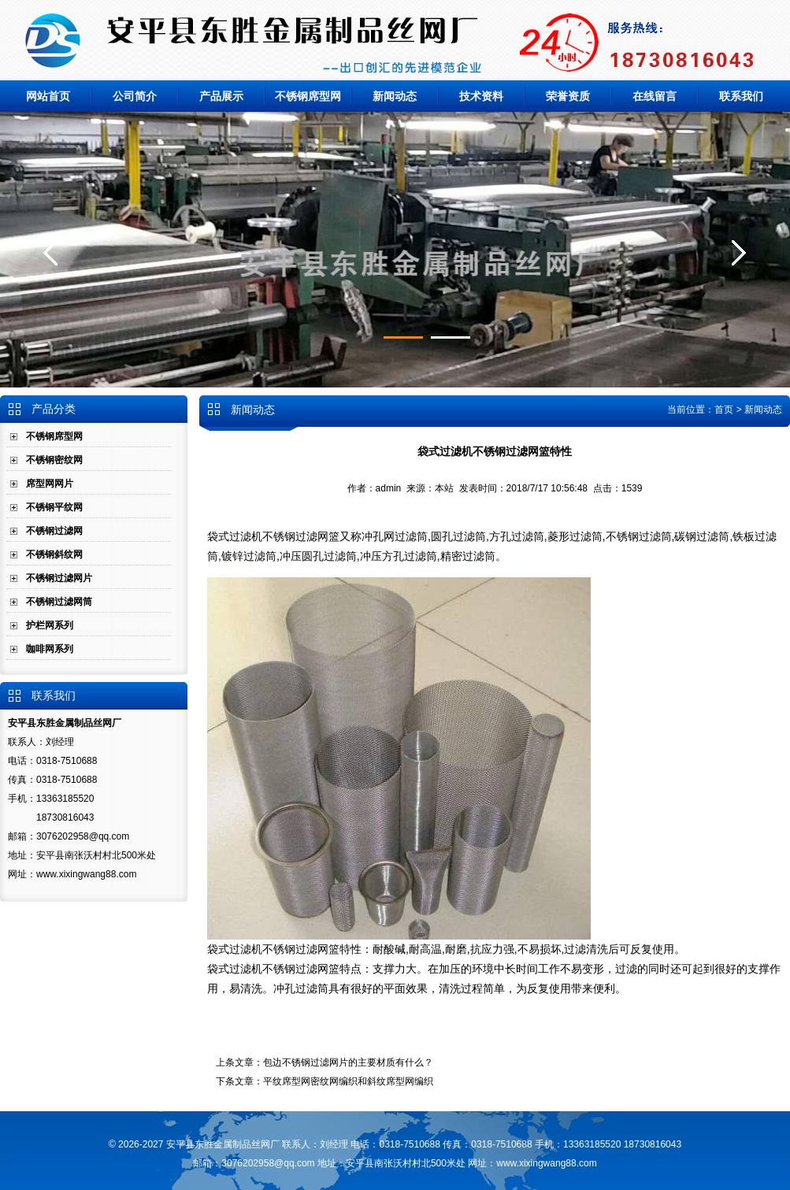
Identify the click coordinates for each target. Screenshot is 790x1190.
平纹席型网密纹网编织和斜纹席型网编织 (348, 1081)
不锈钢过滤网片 (59, 578)
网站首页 (48, 96)
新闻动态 (395, 96)
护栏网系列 (49, 625)
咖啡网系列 (49, 648)
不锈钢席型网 (308, 96)
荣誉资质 (568, 96)
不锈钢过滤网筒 (59, 601)
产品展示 (221, 96)
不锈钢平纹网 (54, 507)
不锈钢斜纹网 (54, 554)
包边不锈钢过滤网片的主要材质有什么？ (348, 1062)
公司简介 (135, 96)
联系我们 (741, 96)
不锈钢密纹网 (54, 459)
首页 (723, 409)
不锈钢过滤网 (54, 530)
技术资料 (481, 96)
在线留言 (654, 96)
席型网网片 (49, 483)
